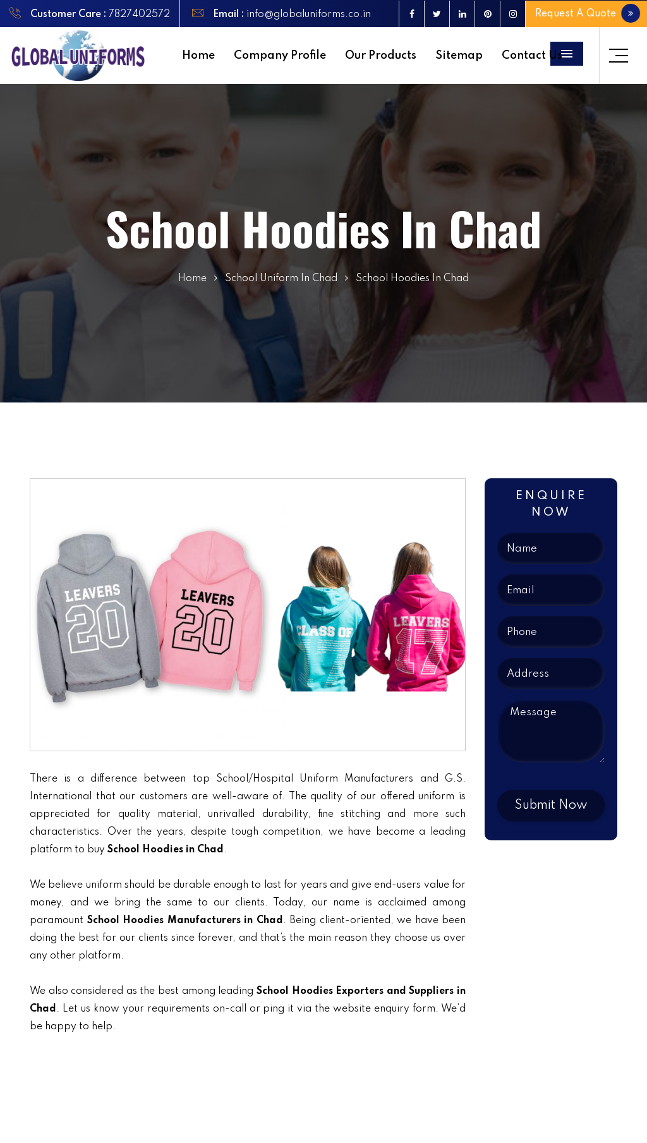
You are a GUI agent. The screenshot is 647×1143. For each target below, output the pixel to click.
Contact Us (532, 55)
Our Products (380, 55)
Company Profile (280, 55)
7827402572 (139, 14)
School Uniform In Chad (281, 279)
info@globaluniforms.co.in (307, 14)
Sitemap (459, 55)
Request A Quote (587, 13)
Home (198, 55)
